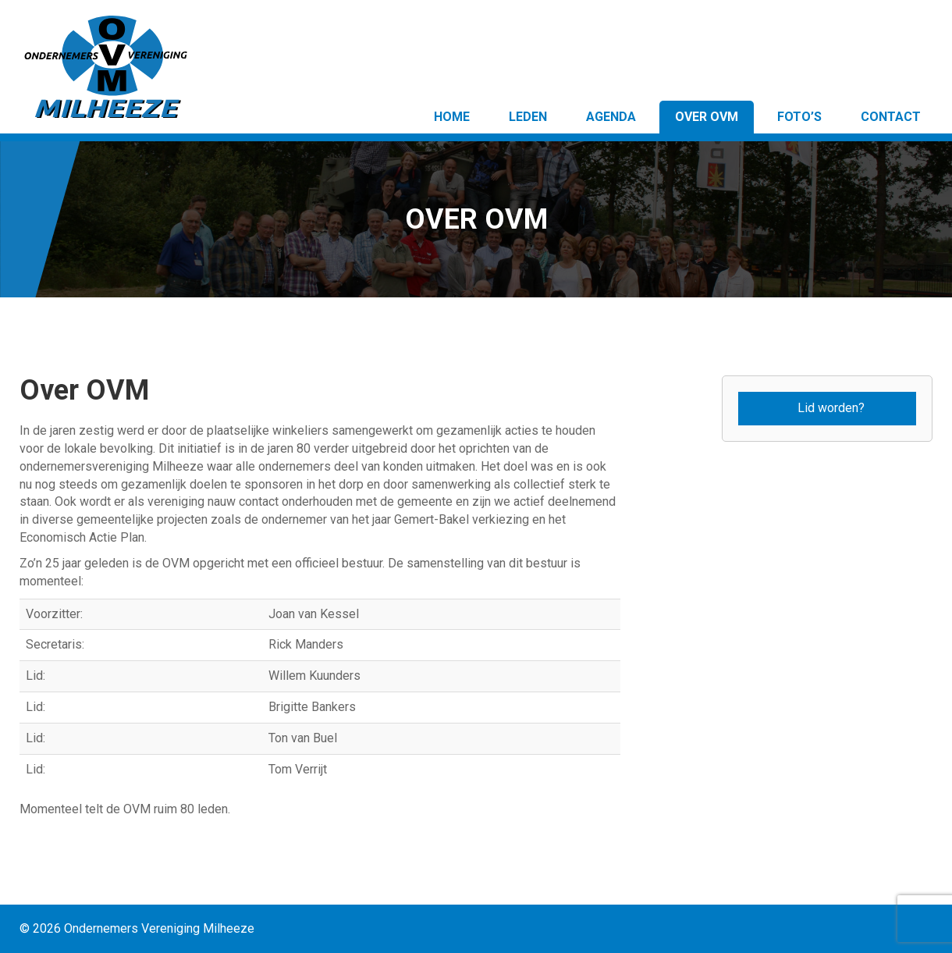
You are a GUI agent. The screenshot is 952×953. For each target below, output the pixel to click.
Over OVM (706, 116)
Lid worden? (831, 407)
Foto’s (799, 116)
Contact (891, 116)
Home (452, 116)
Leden (528, 116)
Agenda (611, 116)
